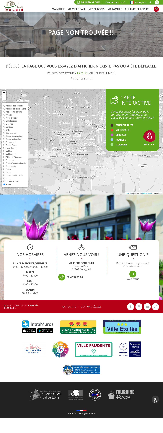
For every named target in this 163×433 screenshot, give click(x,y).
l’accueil (83, 73)
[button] (4, 93)
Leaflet (128, 193)
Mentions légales (90, 306)
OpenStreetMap (147, 193)
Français (138, 2)
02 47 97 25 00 (75, 277)
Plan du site (69, 306)
